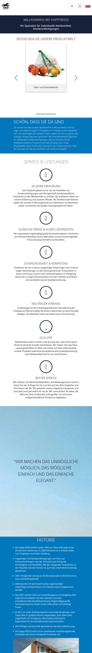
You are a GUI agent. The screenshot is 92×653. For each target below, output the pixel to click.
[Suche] (72, 6)
